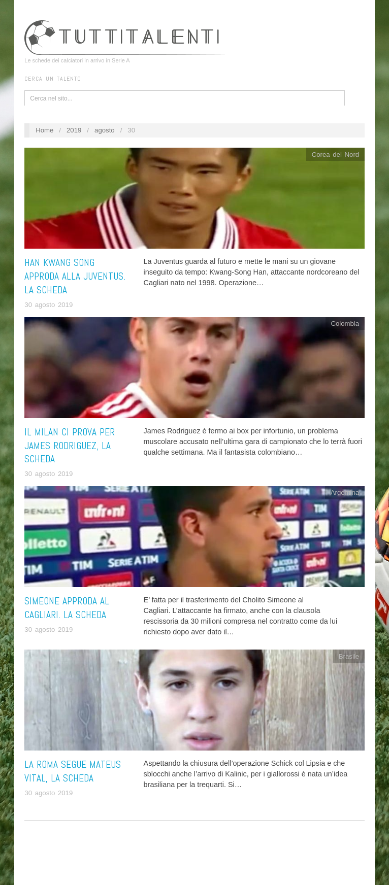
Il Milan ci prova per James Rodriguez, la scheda (69, 446)
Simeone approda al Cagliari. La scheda (66, 608)
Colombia (345, 323)
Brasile (349, 656)
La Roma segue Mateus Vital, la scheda (72, 771)
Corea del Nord (335, 154)
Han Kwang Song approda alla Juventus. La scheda (74, 276)
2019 (74, 130)
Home (44, 130)
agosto (104, 130)
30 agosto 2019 (48, 305)
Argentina (345, 492)
